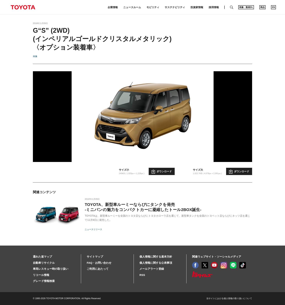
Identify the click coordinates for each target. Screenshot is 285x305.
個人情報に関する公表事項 (155, 262)
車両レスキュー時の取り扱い (50, 268)
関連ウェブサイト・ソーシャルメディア (216, 256)
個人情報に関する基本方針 (155, 256)
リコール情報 (41, 274)
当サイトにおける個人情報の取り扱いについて (229, 298)
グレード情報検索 (44, 280)
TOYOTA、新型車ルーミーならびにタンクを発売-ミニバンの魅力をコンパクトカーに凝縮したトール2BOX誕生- (143, 207)
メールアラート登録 (151, 268)
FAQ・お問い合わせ (99, 262)
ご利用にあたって (98, 268)
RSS (142, 274)
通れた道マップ (42, 256)
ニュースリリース (93, 229)
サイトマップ (95, 256)
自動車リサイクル (44, 262)
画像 (35, 56)
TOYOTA (23, 7)
